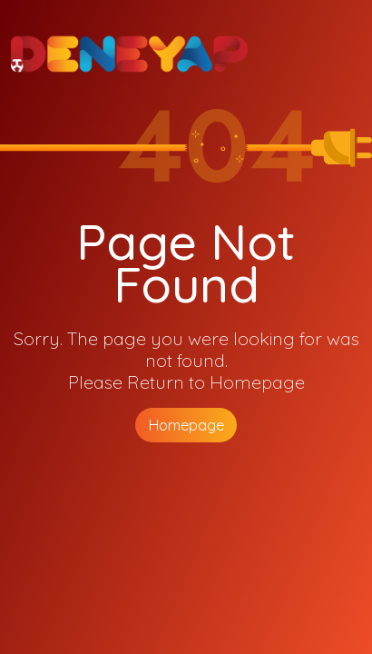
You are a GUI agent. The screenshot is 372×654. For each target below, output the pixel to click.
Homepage (186, 425)
